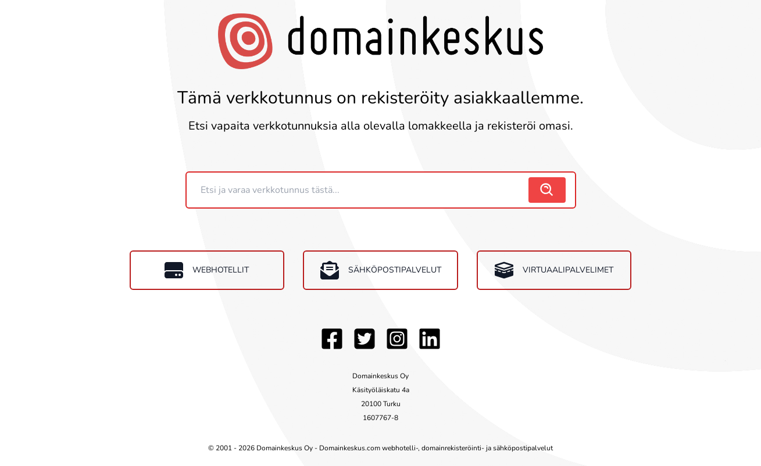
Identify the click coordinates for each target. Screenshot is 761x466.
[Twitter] (364, 338)
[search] (547, 190)
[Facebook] (332, 338)
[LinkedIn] (429, 338)
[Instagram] (397, 338)
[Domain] (358, 190)
